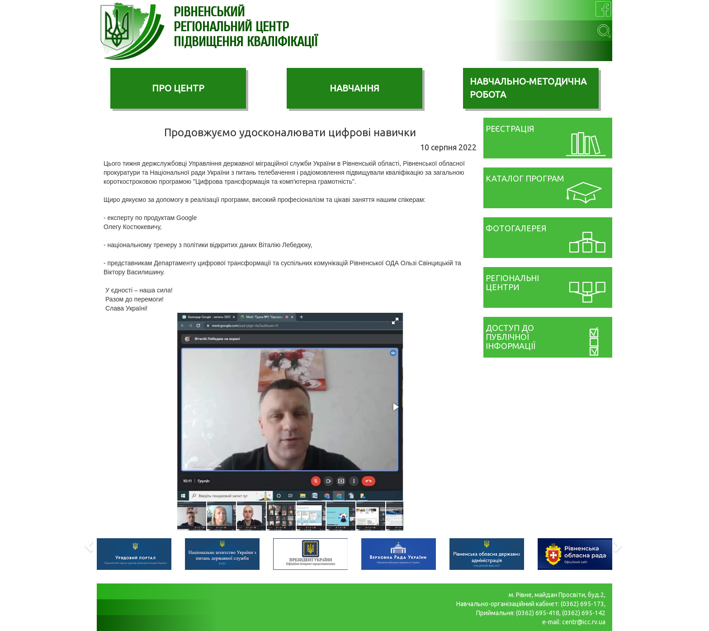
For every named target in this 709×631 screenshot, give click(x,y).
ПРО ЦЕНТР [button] (178, 88)
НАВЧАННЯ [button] (354, 88)
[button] (395, 321)
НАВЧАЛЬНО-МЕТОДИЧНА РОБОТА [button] (528, 88)
